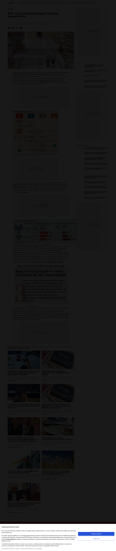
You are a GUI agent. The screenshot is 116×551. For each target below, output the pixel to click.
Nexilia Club (96, 538)
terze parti (26, 535)
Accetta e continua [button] (96, 534)
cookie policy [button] (8, 532)
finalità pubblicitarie (11, 539)
